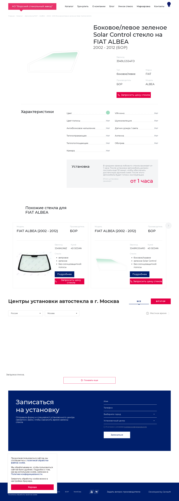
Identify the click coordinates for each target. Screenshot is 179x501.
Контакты (159, 6)
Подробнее (64, 274)
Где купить (82, 6)
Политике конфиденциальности (26, 474)
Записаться (117, 435)
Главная (11, 16)
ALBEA (42, 16)
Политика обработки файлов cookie (22, 495)
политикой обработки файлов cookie (29, 461)
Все (139, 301)
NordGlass (77, 492)
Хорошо (32, 487)
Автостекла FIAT (31, 16)
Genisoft (167, 492)
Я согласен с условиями (125, 427)
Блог (111, 6)
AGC (58, 492)
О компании (98, 6)
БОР (67, 492)
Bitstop (161, 301)
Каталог (69, 6)
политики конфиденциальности (135, 427)
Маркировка (143, 6)
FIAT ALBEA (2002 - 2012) (37, 231)
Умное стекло (125, 6)
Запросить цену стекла (134, 95)
